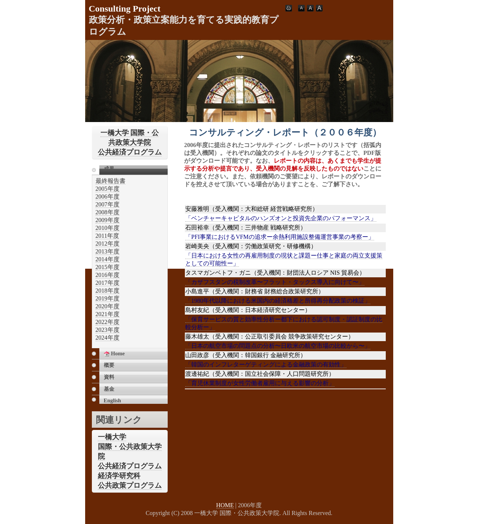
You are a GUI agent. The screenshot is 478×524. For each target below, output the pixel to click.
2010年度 (108, 228)
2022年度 (108, 322)
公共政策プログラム (130, 485)
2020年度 (108, 306)
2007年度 (108, 204)
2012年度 (108, 243)
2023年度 (108, 330)
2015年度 (108, 267)
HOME (225, 505)
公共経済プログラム (130, 466)
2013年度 (108, 251)
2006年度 (108, 196)
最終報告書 (110, 181)
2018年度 (108, 290)
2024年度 (108, 337)
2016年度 (108, 275)
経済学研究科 (119, 476)
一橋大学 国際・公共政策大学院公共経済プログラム (130, 142)
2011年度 (107, 236)
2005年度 (108, 188)
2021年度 (108, 314)
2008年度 (108, 212)
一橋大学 (112, 437)
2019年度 (108, 298)
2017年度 (108, 283)
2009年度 (108, 220)
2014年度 (108, 259)
